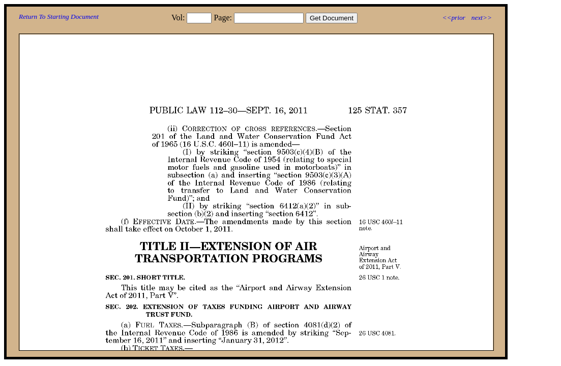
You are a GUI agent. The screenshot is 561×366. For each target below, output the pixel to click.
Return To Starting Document (59, 16)
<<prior (453, 17)
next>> (481, 17)
